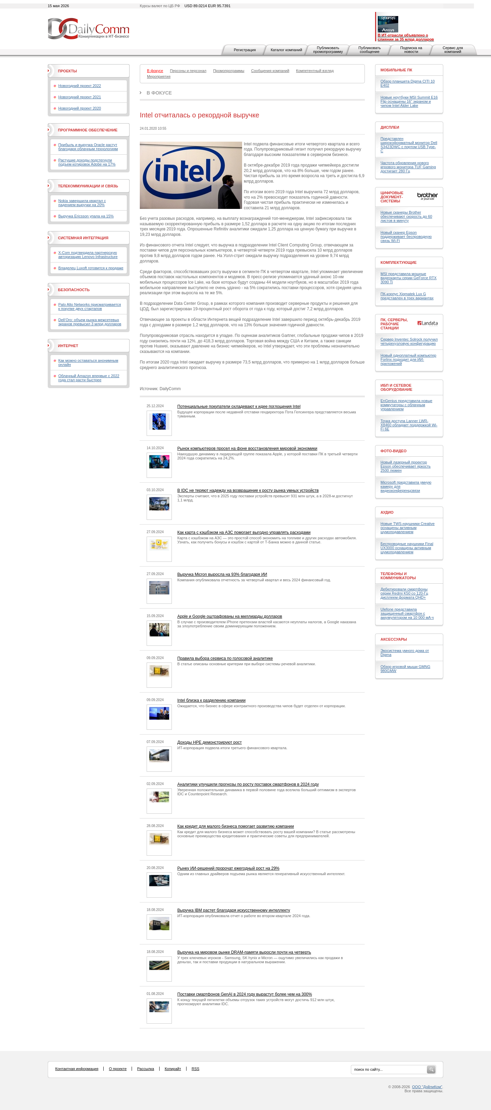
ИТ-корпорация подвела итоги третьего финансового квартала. (232, 748)
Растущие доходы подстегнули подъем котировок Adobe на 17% (87, 162)
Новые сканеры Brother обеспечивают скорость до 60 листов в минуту (406, 216)
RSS (195, 1069)
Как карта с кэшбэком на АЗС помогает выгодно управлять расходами (244, 532)
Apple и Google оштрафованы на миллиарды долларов (229, 616)
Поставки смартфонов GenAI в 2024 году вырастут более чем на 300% (244, 994)
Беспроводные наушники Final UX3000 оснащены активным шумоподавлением (407, 548)
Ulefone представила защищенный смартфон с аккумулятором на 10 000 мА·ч (407, 613)
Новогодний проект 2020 (79, 108)
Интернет (68, 346)
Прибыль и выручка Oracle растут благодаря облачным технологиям (88, 147)
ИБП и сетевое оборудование (396, 387)
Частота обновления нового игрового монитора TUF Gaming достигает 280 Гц (408, 167)
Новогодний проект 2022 (79, 86)
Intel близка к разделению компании (211, 700)
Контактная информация (76, 1069)
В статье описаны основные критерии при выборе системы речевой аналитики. (246, 664)
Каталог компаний (286, 50)
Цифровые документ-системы (392, 197)
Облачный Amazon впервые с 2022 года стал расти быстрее (88, 378)
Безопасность (74, 290)
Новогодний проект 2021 (79, 97)
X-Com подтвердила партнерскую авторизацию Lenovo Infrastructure (88, 255)
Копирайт (173, 1069)
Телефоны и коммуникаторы (398, 576)
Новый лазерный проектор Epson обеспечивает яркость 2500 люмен (406, 466)
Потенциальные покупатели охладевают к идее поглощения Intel (238, 406)
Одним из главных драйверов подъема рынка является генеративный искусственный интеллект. (261, 874)
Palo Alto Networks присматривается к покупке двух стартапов (89, 306)
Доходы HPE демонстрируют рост (209, 742)
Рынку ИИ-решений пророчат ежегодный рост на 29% (228, 868)
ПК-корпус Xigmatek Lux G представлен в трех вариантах (407, 296)
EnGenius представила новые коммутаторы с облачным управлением (406, 405)
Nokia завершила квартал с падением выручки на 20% (82, 203)
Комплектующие (399, 262)
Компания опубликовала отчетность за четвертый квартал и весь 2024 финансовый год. (254, 580)
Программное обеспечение (88, 130)
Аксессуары (394, 639)
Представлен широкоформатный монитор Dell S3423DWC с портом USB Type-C (409, 145)
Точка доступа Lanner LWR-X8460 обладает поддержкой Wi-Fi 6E (409, 425)
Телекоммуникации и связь (88, 186)
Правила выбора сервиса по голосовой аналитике (225, 658)
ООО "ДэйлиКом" (427, 1087)
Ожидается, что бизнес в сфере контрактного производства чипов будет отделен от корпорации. (261, 706)
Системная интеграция (83, 238)
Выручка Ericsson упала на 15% (86, 216)
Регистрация (245, 50)
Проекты (67, 71)
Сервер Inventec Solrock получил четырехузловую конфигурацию (409, 341)
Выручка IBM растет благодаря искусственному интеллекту (233, 910)
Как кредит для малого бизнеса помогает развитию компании (235, 826)
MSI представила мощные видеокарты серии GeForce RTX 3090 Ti (408, 278)
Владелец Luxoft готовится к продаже (90, 268)
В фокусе (159, 93)
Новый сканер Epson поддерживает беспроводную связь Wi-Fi (406, 236)
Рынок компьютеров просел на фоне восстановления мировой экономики (247, 448)
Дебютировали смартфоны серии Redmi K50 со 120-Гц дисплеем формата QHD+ (404, 593)
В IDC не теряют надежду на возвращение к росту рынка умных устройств (248, 490)
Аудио (387, 512)
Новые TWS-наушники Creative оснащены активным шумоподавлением (408, 528)
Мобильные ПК (396, 70)
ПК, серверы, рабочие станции (394, 324)
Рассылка (145, 1069)
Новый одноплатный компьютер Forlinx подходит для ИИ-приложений (408, 359)
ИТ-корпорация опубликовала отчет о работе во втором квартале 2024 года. (243, 916)
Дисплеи (390, 127)
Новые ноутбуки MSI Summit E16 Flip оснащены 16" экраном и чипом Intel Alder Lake (409, 101)
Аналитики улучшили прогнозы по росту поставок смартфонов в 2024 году (248, 784)
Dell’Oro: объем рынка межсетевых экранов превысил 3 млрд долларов (89, 322)
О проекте (118, 1069)
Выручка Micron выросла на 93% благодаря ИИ (222, 574)
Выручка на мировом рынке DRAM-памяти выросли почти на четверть (244, 952)
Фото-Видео (393, 451)
